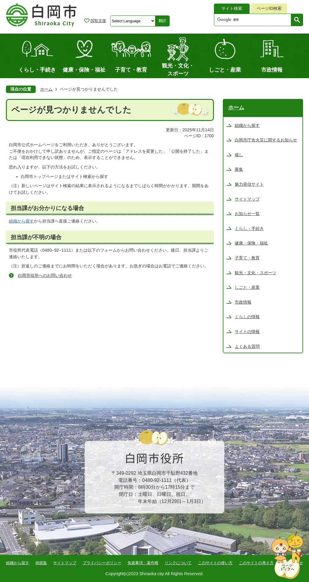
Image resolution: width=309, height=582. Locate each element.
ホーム (46, 89)
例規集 (41, 563)
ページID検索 (269, 8)
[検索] (254, 20)
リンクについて (178, 563)
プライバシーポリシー (102, 563)
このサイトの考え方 (256, 563)
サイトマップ (64, 563)
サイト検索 (231, 8)
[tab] (232, 9)
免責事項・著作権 (142, 563)
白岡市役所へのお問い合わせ (45, 275)
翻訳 (162, 20)
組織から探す (21, 221)
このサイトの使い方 (215, 563)
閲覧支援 (98, 20)
